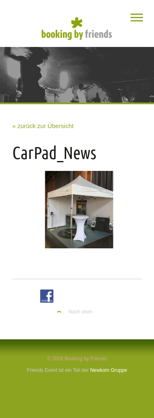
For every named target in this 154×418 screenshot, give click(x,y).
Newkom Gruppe (108, 370)
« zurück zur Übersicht (43, 125)
